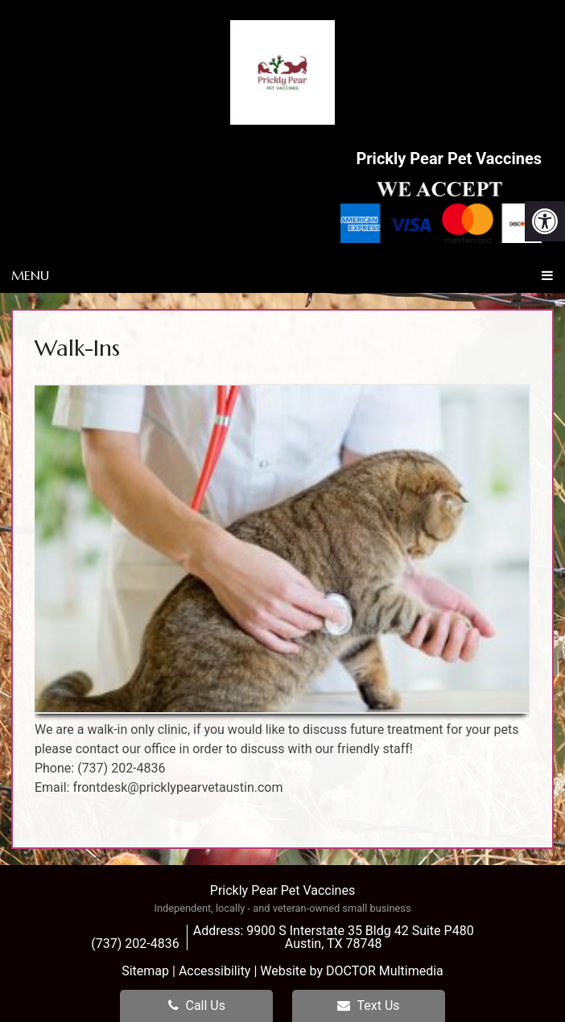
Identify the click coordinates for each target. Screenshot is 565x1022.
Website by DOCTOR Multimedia (351, 971)
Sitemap (145, 971)
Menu (30, 275)
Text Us (368, 1005)
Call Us (196, 1005)
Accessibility (215, 971)
